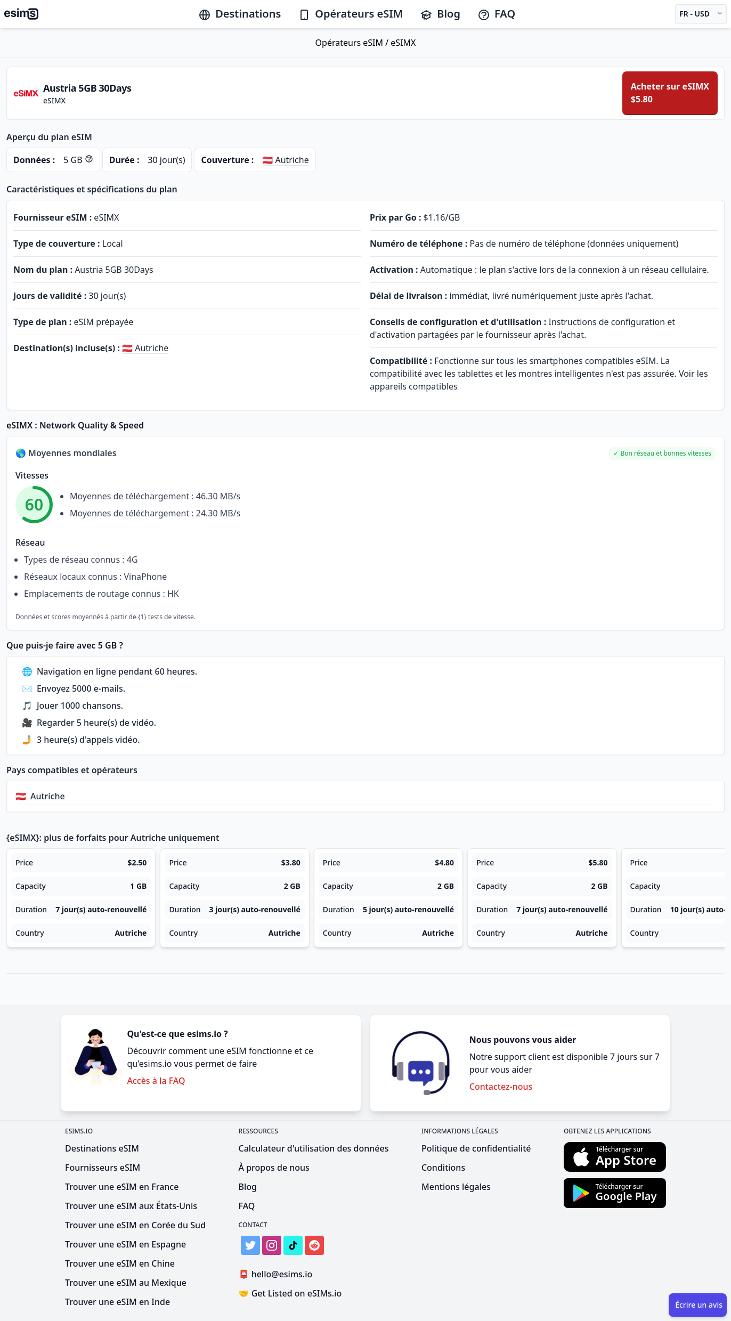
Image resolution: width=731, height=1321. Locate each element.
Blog (440, 13)
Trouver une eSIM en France (121, 1187)
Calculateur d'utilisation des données (314, 1148)
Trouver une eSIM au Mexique (125, 1282)
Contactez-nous (501, 1086)
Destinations (239, 13)
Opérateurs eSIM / (353, 42)
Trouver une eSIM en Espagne (125, 1244)
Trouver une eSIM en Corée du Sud (135, 1225)
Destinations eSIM (102, 1148)
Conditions (443, 1167)
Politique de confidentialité (476, 1148)
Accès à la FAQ (156, 1081)
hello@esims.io (278, 1274)
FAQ (496, 13)
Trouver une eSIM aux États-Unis (131, 1206)
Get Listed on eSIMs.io (290, 1293)
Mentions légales (456, 1187)
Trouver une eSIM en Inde (117, 1302)
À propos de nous (274, 1167)
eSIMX (403, 42)
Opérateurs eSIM (350, 13)
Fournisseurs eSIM (102, 1167)
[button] (662, 453)
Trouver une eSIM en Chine (120, 1263)
